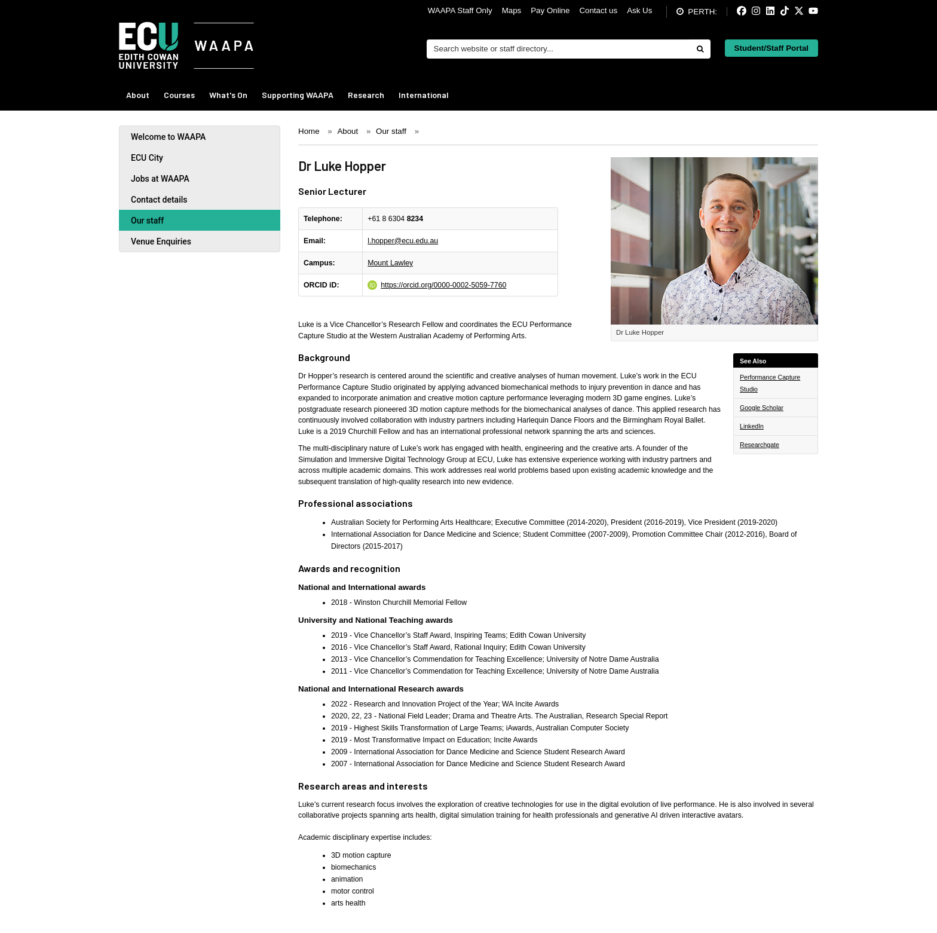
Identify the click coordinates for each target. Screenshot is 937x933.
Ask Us (639, 10)
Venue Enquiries (161, 241)
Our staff (147, 220)
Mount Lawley (390, 263)
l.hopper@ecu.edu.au (403, 241)
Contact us (598, 10)
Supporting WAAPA (297, 95)
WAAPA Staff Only (460, 10)
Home (309, 131)
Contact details (159, 199)
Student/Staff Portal (771, 48)
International (424, 95)
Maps (512, 10)
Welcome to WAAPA (168, 137)
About (137, 95)
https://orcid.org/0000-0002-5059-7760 (443, 285)
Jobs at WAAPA (160, 178)
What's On (228, 95)
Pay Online (550, 10)
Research (366, 95)
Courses (179, 95)
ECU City (147, 158)
